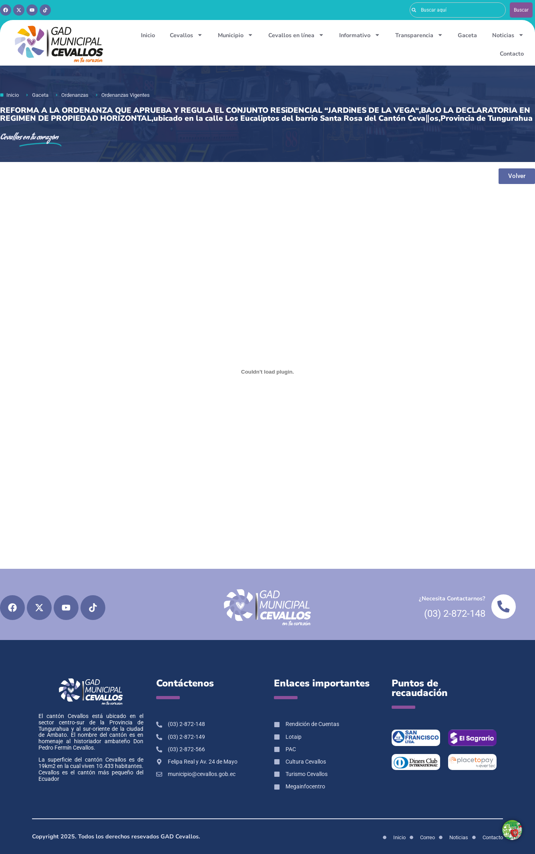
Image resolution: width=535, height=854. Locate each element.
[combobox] (458, 10)
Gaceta (467, 35)
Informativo (359, 35)
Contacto (512, 54)
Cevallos (186, 35)
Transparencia (419, 35)
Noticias (508, 35)
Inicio (148, 35)
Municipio (235, 35)
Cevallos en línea (296, 35)
